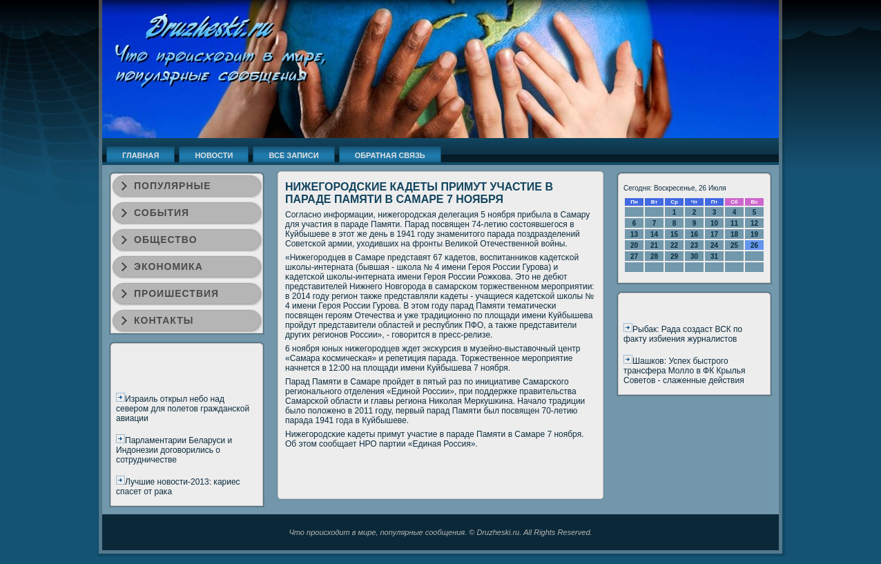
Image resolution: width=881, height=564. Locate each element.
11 (734, 223)
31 (714, 256)
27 (634, 256)
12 (754, 223)
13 (634, 234)
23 (694, 245)
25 (734, 245)
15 (674, 234)
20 (634, 245)
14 (654, 234)
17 (714, 234)
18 (734, 234)
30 (694, 256)
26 (754, 245)
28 (654, 256)
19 (754, 234)
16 (694, 234)
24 (714, 245)
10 (714, 223)
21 (654, 245)
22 (674, 245)
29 (674, 256)
